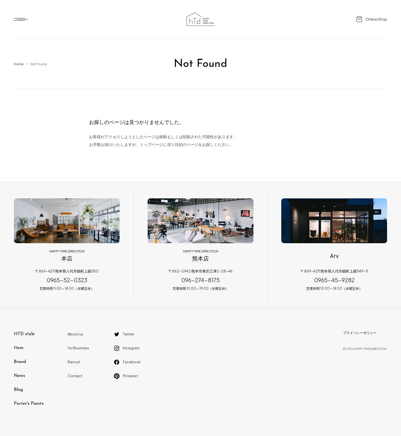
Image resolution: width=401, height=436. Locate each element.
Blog (18, 390)
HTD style (24, 334)
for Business (78, 348)
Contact (75, 376)
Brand (20, 362)
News (19, 376)
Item (18, 348)
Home (18, 64)
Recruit (74, 362)
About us (75, 334)
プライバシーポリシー (359, 333)
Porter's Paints (29, 403)
